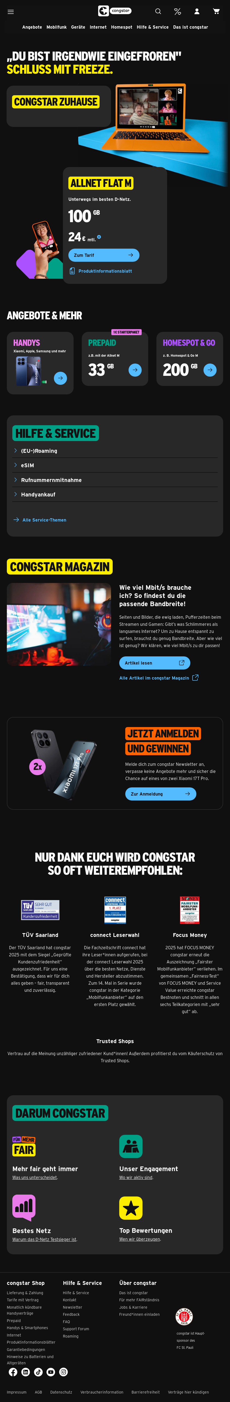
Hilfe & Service (153, 27)
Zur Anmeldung (161, 794)
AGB (38, 1392)
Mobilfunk (56, 27)
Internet (98, 27)
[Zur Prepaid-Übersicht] (135, 370)
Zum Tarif (104, 255)
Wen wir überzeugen (139, 1239)
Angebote (32, 27)
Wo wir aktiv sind (135, 1177)
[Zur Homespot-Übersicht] (210, 370)
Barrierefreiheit (146, 1392)
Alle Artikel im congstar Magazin (159, 678)
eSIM (27, 465)
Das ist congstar (190, 27)
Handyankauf (38, 494)
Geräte (78, 27)
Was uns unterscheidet (34, 1177)
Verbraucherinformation (101, 1392)
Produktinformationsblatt (100, 271)
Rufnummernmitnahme (51, 479)
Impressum (17, 1392)
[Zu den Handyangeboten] (60, 378)
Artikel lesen (155, 663)
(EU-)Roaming (39, 450)
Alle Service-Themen (44, 520)
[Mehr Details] (99, 237)
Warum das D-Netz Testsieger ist (44, 1239)
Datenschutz (61, 1392)
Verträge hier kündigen (188, 1392)
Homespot (121, 27)
